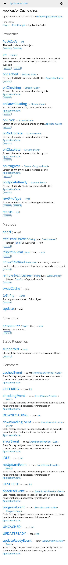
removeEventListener (18, 275)
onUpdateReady (15, 182)
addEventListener (15, 239)
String (32, 239)
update (8, 308)
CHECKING (11, 388)
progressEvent (14, 507)
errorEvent (11, 441)
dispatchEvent (13, 252)
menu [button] (5, 3)
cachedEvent (12, 372)
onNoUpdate (13, 133)
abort (7, 232)
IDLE (6, 457)
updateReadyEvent (17, 540)
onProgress (11, 165)
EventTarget (18, 25)
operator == (11, 325)
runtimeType (12, 198)
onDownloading (15, 103)
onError (9, 120)
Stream (25, 74)
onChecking (12, 87)
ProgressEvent (40, 166)
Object (6, 25)
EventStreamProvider (43, 372)
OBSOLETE (11, 484)
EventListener (49, 239)
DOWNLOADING (15, 415)
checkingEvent (14, 395)
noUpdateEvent (15, 464)
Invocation (31, 262)
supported (11, 349)
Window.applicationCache (49, 16)
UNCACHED (12, 526)
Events (14, 54)
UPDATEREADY (14, 533)
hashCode (10, 41)
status (7, 211)
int (22, 41)
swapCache (11, 288)
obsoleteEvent (14, 491)
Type (27, 198)
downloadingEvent (17, 422)
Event (33, 74)
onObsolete (11, 149)
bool (18, 242)
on (5, 54)
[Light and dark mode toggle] (61, 3)
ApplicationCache (54, 78)
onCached (10, 74)
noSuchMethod (14, 262)
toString (8, 295)
